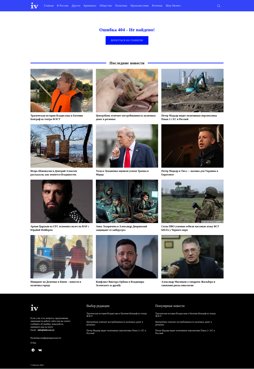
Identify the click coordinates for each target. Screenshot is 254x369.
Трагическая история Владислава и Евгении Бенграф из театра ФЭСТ (59, 117)
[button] (219, 6)
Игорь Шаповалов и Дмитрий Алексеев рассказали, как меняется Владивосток (56, 173)
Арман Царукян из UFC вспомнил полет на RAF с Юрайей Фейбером (59, 228)
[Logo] (34, 5)
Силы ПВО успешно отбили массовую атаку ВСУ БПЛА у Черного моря (190, 228)
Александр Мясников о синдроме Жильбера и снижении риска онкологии (191, 284)
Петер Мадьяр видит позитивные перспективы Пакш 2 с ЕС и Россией (185, 117)
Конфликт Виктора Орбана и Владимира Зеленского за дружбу (123, 284)
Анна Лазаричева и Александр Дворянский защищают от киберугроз (124, 228)
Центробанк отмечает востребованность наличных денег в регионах (122, 117)
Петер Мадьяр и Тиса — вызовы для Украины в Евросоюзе (185, 173)
